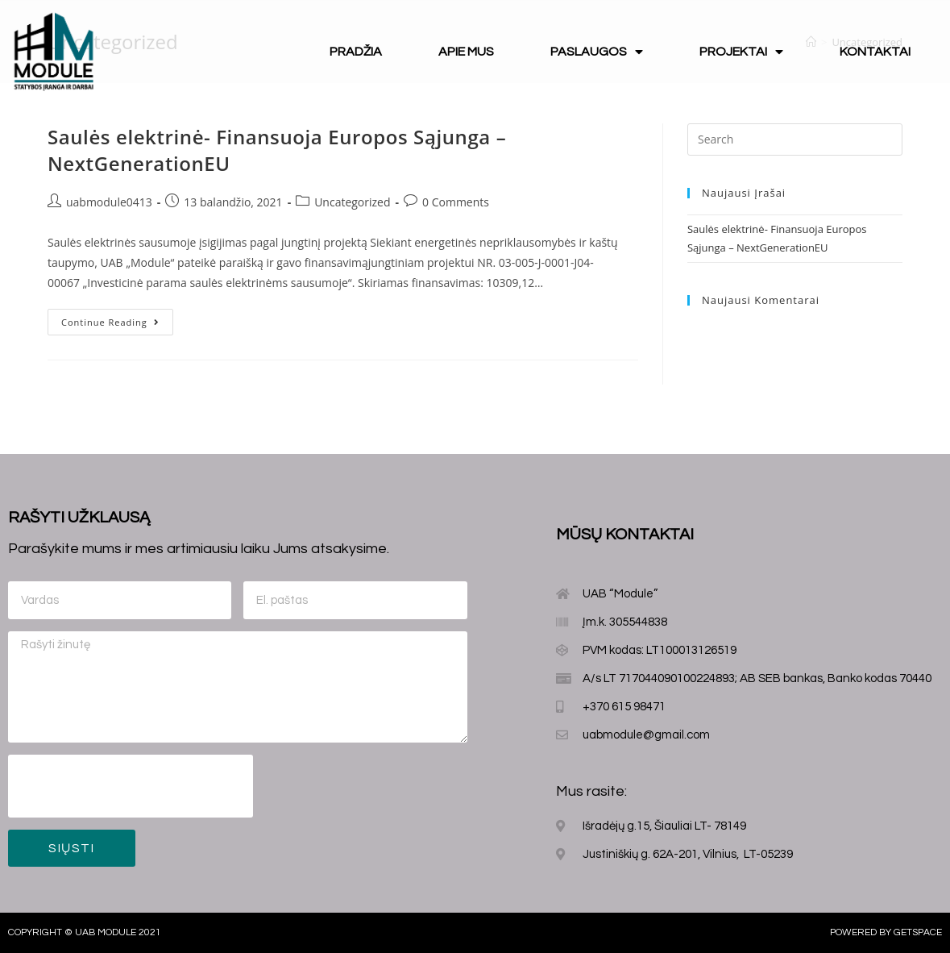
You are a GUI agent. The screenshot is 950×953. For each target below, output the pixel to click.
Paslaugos (596, 51)
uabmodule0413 (109, 202)
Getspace (918, 932)
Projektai (741, 51)
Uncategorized (352, 202)
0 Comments (455, 202)
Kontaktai (875, 51)
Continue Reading (110, 322)
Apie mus (466, 51)
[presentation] (130, 786)
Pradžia (356, 51)
